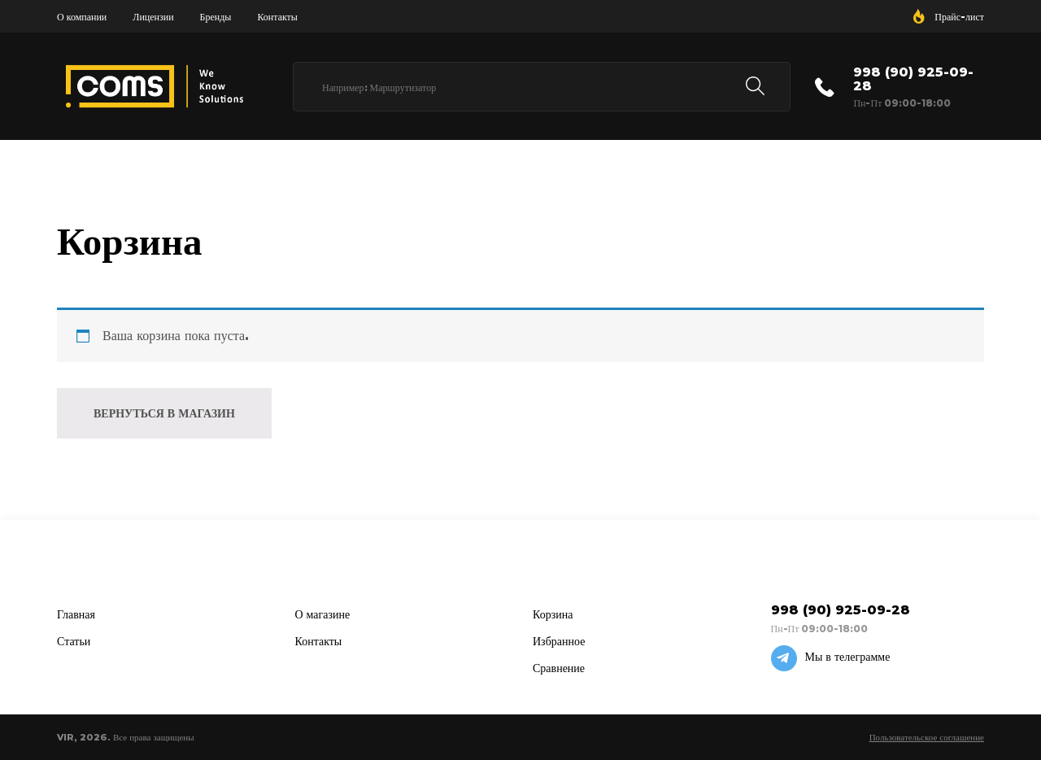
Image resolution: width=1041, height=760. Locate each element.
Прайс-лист (959, 17)
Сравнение (559, 668)
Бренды (216, 17)
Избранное (559, 641)
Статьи (73, 641)
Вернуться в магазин (164, 413)
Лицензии (153, 17)
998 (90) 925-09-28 (913, 79)
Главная (76, 614)
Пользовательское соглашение (926, 737)
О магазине (323, 614)
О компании (82, 17)
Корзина (553, 614)
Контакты (277, 17)
